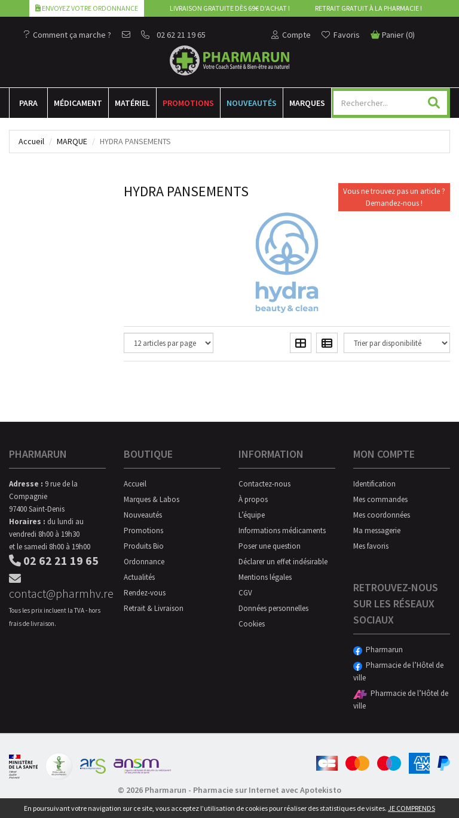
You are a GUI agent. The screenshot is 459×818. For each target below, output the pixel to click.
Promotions (188, 103)
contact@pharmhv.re (57, 587)
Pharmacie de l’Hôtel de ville (398, 671)
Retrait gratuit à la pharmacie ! (368, 8)
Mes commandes (380, 499)
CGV (245, 593)
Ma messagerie (376, 530)
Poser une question (269, 546)
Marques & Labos (151, 499)
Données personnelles (273, 608)
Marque (72, 141)
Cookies (251, 624)
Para (28, 103)
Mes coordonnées (381, 515)
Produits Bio (144, 546)
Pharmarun (378, 649)
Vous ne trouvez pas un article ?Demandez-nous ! (394, 197)
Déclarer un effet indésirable (283, 562)
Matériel (132, 103)
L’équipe (251, 515)
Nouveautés (252, 103)
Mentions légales (265, 577)
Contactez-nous (264, 484)
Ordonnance (144, 562)
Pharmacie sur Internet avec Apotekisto (267, 789)
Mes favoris (370, 546)
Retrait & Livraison (153, 608)
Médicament (78, 103)
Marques (307, 103)
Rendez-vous (145, 593)
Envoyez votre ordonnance (86, 8)
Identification (374, 484)
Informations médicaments (282, 530)
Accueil (31, 141)
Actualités (139, 577)
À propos (253, 499)
